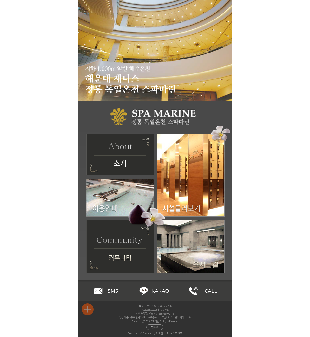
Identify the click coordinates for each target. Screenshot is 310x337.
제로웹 (159, 333)
